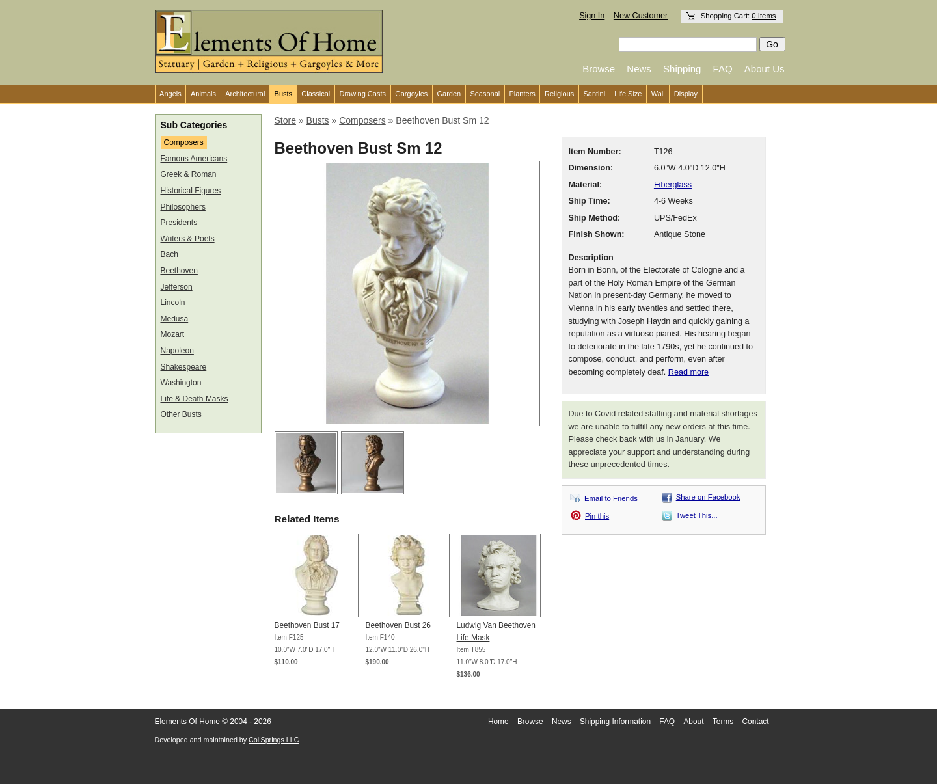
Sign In (591, 15)
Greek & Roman (189, 174)
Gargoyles (411, 94)
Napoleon (177, 350)
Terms (723, 721)
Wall (658, 94)
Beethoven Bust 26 (398, 625)
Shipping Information (615, 721)
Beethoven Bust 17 (307, 625)
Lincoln (173, 302)
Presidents (179, 222)
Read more (688, 372)
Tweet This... (697, 515)
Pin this (597, 516)
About (693, 721)
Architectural (245, 94)
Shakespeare (184, 367)
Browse (598, 68)
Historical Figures (191, 190)
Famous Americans (194, 158)
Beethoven (179, 270)
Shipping (682, 68)
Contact (755, 721)
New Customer (641, 15)
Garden (449, 94)
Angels (170, 94)
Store (285, 120)
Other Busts (181, 414)
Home (498, 721)
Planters (522, 94)
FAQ (723, 68)
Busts (284, 94)
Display (686, 94)
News (639, 68)
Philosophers (183, 206)
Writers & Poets (188, 238)
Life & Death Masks (194, 398)
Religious (559, 94)
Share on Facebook (708, 497)
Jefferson (177, 286)
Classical (315, 94)
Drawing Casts (362, 94)
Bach (169, 254)
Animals (203, 94)
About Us (764, 68)
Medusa (175, 318)
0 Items (764, 16)
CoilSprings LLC (274, 740)
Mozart (173, 334)
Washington (181, 382)
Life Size (628, 94)
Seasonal (485, 94)
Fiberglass (673, 184)
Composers (184, 142)
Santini (594, 94)
